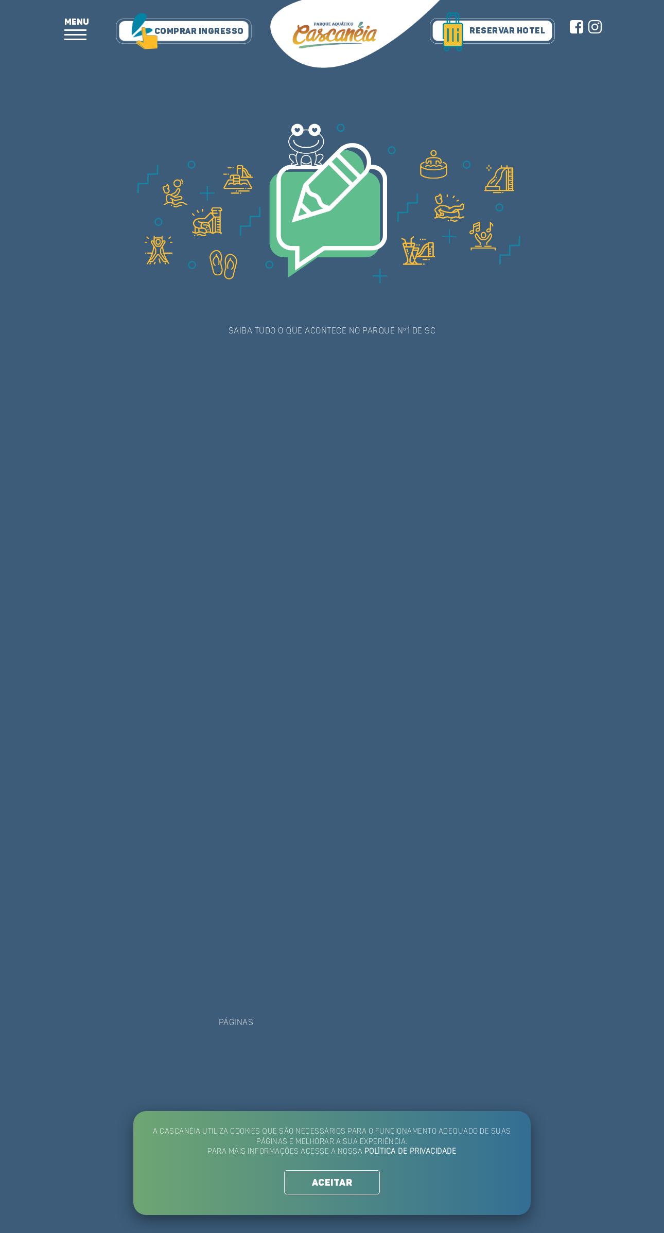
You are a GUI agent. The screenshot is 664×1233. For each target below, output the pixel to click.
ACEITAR (332, 1183)
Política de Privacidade (412, 1152)
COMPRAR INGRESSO (199, 32)
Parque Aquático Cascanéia (355, 35)
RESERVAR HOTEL (507, 31)
